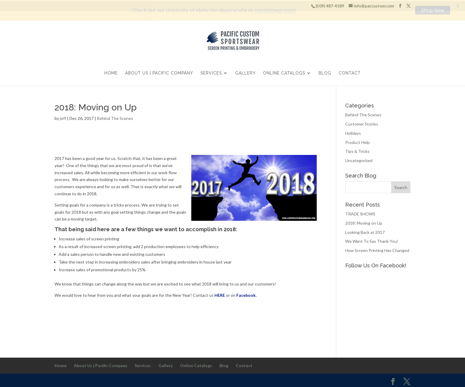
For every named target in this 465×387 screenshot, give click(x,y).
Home (111, 72)
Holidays (353, 131)
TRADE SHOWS (360, 212)
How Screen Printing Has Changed (377, 249)
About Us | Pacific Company (159, 72)
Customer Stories (361, 122)
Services (211, 72)
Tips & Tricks (357, 150)
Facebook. (246, 293)
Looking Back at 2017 (365, 231)
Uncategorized (358, 159)
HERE (219, 293)
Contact (350, 72)
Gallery (245, 72)
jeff (63, 117)
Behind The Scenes (115, 117)
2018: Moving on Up (363, 221)
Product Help (357, 141)
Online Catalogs (284, 72)
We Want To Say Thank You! (371, 240)
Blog (325, 72)
